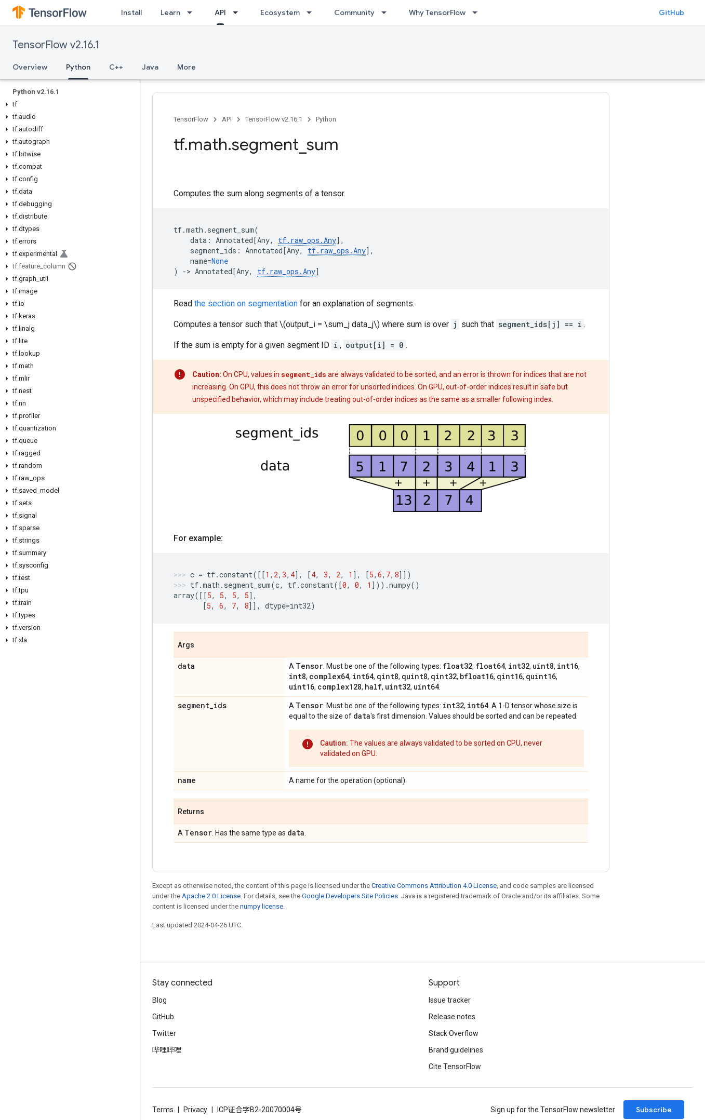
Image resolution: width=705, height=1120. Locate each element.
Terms (163, 1109)
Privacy (195, 1109)
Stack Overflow (453, 1033)
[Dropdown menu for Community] (387, 12)
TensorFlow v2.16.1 (55, 44)
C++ (116, 67)
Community (354, 12)
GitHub (671, 12)
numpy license (261, 906)
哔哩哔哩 (166, 1050)
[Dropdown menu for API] (238, 12)
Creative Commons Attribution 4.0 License (434, 885)
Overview (29, 67)
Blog (159, 1000)
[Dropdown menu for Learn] (192, 12)
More (186, 67)
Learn (170, 12)
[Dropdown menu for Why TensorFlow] (477, 12)
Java (150, 67)
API (227, 119)
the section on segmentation (246, 303)
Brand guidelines (456, 1050)
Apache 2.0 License (211, 896)
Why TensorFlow (437, 12)
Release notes (452, 1017)
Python (326, 119)
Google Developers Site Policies (350, 896)
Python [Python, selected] (78, 67)
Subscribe (654, 1109)
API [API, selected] (220, 12)
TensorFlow (191, 119)
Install (131, 12)
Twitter (164, 1033)
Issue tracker (450, 1000)
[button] (68, 104)
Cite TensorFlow (455, 1066)
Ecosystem (280, 12)
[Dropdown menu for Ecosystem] (312, 12)
